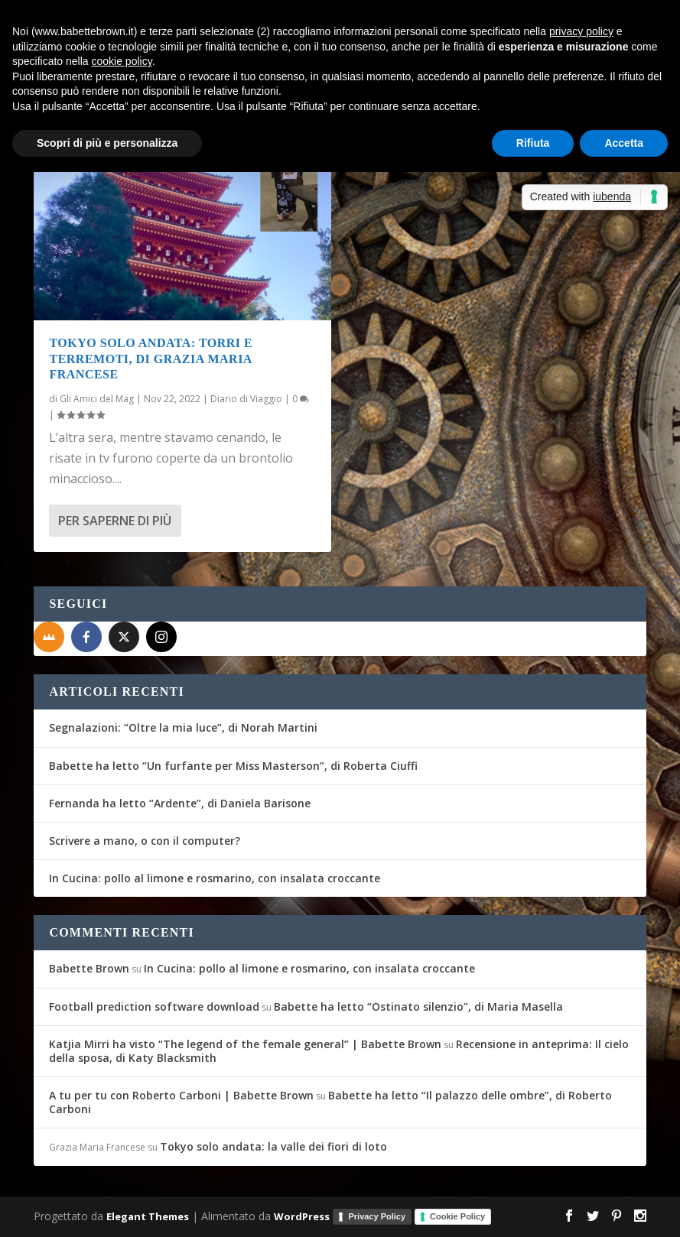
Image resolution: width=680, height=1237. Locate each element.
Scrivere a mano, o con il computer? (144, 840)
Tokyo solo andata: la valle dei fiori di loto (273, 1146)
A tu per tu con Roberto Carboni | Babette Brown (181, 1095)
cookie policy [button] (122, 61)
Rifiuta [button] (533, 143)
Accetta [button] (623, 143)
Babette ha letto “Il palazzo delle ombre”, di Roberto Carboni (330, 1102)
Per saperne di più (114, 520)
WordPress (302, 1215)
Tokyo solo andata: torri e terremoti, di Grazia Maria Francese (150, 358)
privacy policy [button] (581, 31)
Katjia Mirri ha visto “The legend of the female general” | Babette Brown (245, 1044)
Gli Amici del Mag (97, 398)
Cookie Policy (457, 1216)
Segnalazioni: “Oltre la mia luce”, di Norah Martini (183, 727)
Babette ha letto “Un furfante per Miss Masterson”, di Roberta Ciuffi (233, 765)
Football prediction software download (154, 1006)
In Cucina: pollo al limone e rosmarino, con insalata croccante (214, 878)
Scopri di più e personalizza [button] (107, 143)
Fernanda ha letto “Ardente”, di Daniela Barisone (180, 803)
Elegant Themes (147, 1215)
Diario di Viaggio (246, 398)
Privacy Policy (376, 1216)
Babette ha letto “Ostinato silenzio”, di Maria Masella (418, 1006)
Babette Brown (89, 968)
